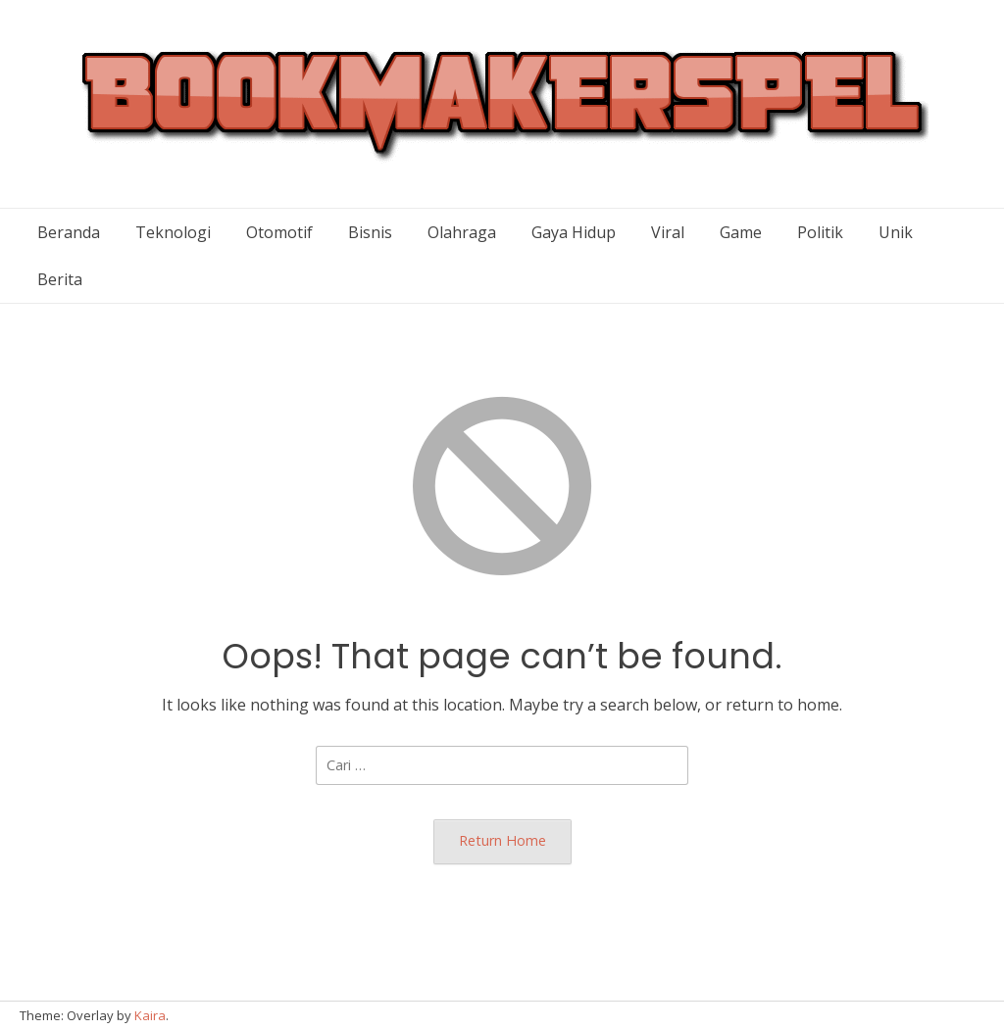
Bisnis (370, 232)
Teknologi (173, 232)
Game (741, 232)
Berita (59, 279)
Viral (667, 232)
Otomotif (279, 232)
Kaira (150, 1015)
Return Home (502, 840)
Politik (820, 232)
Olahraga (461, 232)
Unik (895, 232)
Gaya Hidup (573, 232)
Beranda (68, 232)
